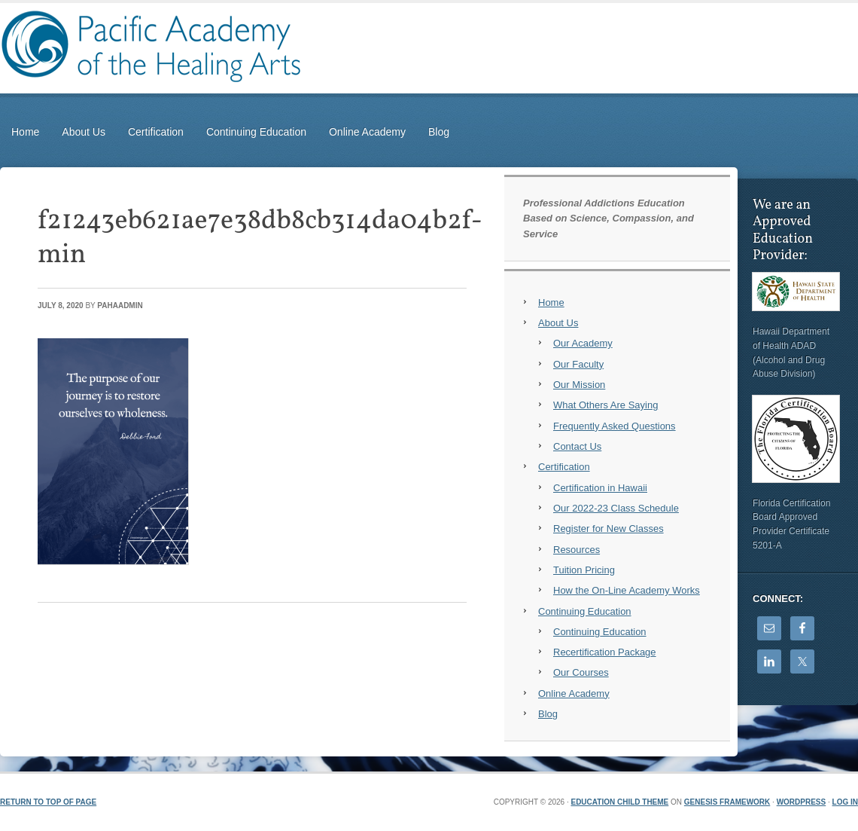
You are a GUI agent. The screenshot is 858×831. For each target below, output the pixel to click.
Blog (438, 132)
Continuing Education (256, 132)
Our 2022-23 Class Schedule (616, 508)
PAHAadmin (119, 305)
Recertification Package (604, 652)
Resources (576, 549)
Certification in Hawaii (600, 487)
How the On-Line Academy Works (626, 590)
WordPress (801, 802)
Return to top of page (48, 802)
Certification (156, 132)
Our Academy (583, 343)
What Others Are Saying (605, 405)
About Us (83, 132)
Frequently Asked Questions (614, 426)
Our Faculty (578, 364)
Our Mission (579, 384)
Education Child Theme (619, 802)
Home (25, 132)
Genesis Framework (727, 802)
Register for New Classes (608, 528)
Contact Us (577, 446)
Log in (845, 802)
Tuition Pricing (584, 570)
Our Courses (581, 672)
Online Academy (367, 132)
